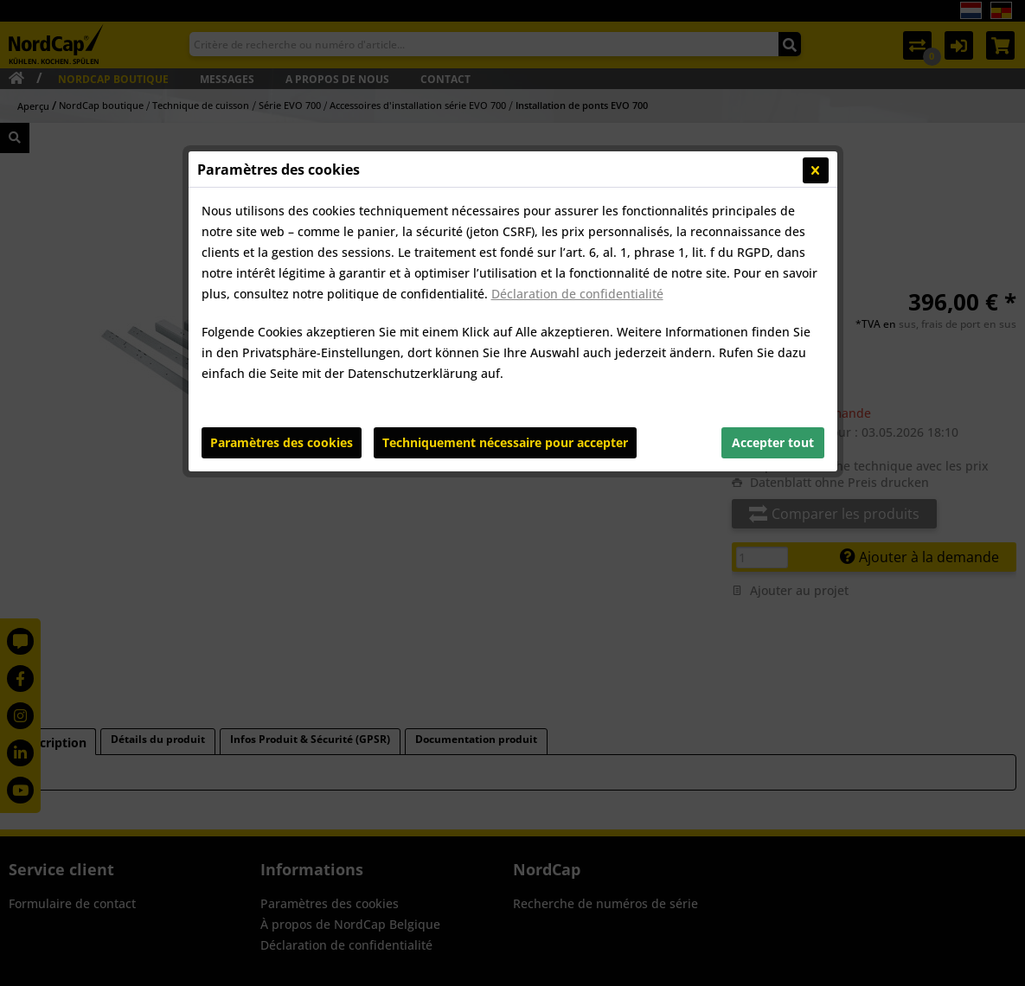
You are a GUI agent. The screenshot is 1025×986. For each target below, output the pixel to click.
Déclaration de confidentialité (577, 293)
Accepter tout (773, 442)
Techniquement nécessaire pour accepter (505, 442)
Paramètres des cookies (281, 442)
